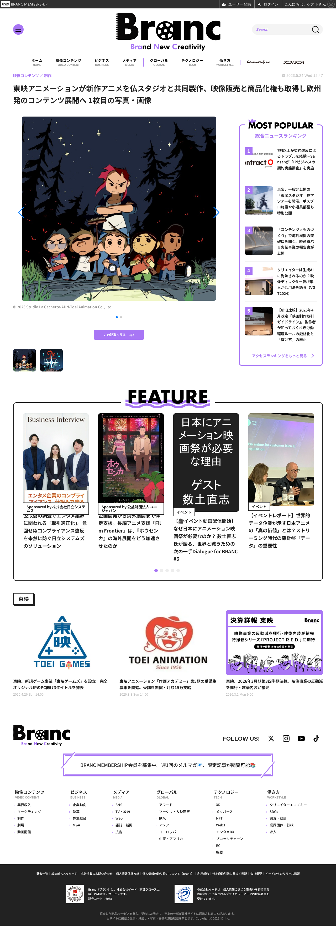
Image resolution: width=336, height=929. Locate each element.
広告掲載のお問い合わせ (97, 877)
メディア (129, 62)
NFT (219, 821)
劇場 (20, 828)
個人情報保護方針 (127, 877)
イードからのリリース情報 (282, 877)
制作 (20, 821)
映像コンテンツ (68, 62)
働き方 (225, 62)
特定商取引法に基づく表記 (229, 877)
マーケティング (29, 814)
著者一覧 (42, 877)
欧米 (161, 821)
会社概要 (256, 877)
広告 (117, 834)
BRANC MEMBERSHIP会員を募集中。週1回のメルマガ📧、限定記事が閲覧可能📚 (168, 769)
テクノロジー (192, 62)
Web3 (220, 828)
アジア (163, 828)
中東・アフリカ (170, 841)
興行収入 (24, 807)
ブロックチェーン (229, 841)
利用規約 (203, 877)
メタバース (224, 814)
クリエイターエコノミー (288, 807)
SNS (117, 807)
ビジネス (101, 62)
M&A (76, 828)
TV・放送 (121, 814)
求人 (272, 834)
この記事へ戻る (119, 334)
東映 (24, 599)
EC (218, 848)
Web (118, 821)
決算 (76, 814)
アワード (165, 807)
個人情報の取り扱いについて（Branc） (168, 877)
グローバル (159, 62)
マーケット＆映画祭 (173, 814)
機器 (219, 855)
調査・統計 (277, 821)
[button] (45, 213)
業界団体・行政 (281, 828)
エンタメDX (225, 834)
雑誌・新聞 (123, 828)
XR (218, 807)
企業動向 (80, 807)
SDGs (273, 814)
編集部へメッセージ (64, 877)
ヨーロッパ (166, 834)
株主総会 (80, 821)
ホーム (37, 62)
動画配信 (24, 834)
